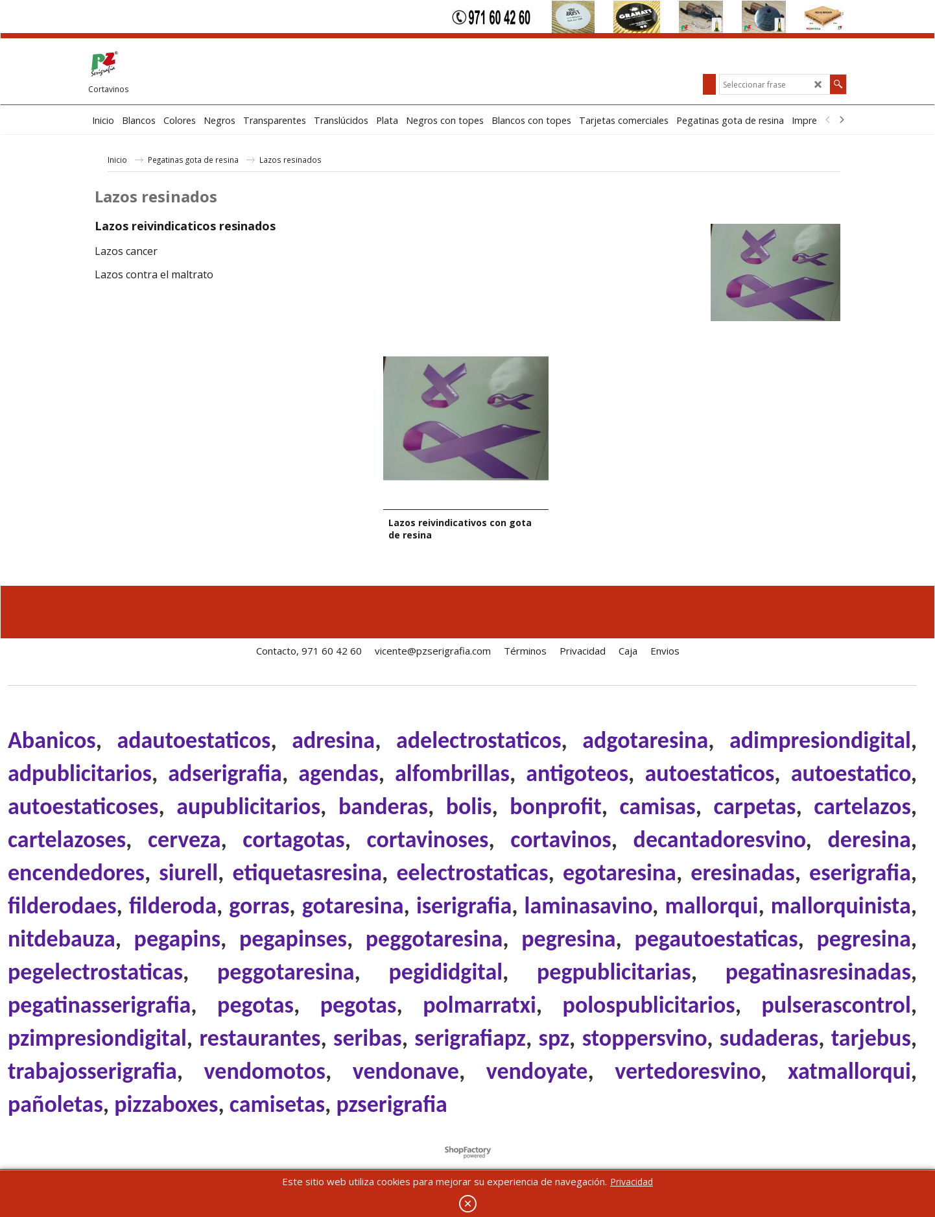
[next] (841, 120)
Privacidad (631, 1181)
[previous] (828, 120)
